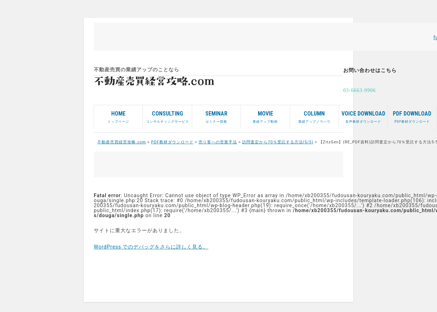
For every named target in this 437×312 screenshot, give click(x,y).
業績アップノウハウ (314, 114)
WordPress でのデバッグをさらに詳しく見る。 (151, 247)
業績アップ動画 (265, 114)
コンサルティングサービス (167, 114)
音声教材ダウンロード (363, 114)
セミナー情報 (216, 114)
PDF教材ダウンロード (412, 114)
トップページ (118, 114)
